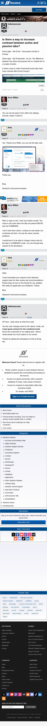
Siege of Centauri (33, 651)
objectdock (19, 601)
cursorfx (13, 610)
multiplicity (28, 601)
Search (13, 14)
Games (31, 626)
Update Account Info (36, 679)
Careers (4, 673)
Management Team (8, 670)
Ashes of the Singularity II (36, 630)
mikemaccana (14, 24)
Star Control (32, 642)
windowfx (30, 610)
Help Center (33, 664)
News (3, 676)
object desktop (16, 613)
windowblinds (13, 598)
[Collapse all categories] (45, 437)
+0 (4, 31)
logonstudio (6, 613)
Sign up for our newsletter (14, 703)
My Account (33, 667)
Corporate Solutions (8, 633)
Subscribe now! (23, 522)
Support (33, 660)
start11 (35, 607)
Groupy (4, 648)
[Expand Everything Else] (1, 505)
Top (45, 108)
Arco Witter (13, 97)
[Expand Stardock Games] (1, 502)
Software (6, 626)
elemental (38, 610)
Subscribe (30, 707)
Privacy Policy (11, 717)
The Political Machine (35, 645)
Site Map (37, 717)
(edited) (29, 317)
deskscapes (12, 604)
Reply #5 (5, 317)
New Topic (39, 9)
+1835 (4, 134)
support (5, 616)
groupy (41, 85)
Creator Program (7, 682)
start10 (41, 604)
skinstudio (6, 610)
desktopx (5, 607)
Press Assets (6, 679)
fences (5, 598)
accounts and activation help (27, 604)
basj (10, 127)
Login (18, 14)
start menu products (26, 598)
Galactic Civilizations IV (35, 636)
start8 (4, 604)
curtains (26, 613)
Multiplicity (5, 645)
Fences (4, 639)
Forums (4, 688)
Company (6, 660)
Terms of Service (22, 717)
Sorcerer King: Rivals (35, 654)
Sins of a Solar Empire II (36, 639)
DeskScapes (6, 642)
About (3, 664)
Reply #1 (5, 108)
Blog (3, 667)
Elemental (31, 633)
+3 (4, 104)
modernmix (35, 613)
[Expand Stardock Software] (1, 437)
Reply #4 (5, 268)
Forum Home (5, 14)
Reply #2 (5, 138)
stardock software (8, 601)
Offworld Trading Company (36, 648)
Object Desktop (7, 630)
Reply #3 (5, 216)
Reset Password (35, 676)
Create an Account (35, 670)
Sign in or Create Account (23, 396)
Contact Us (5, 685)
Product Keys (34, 673)
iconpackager (26, 607)
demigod (21, 610)
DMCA (31, 717)
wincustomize (15, 607)
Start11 (4, 636)
